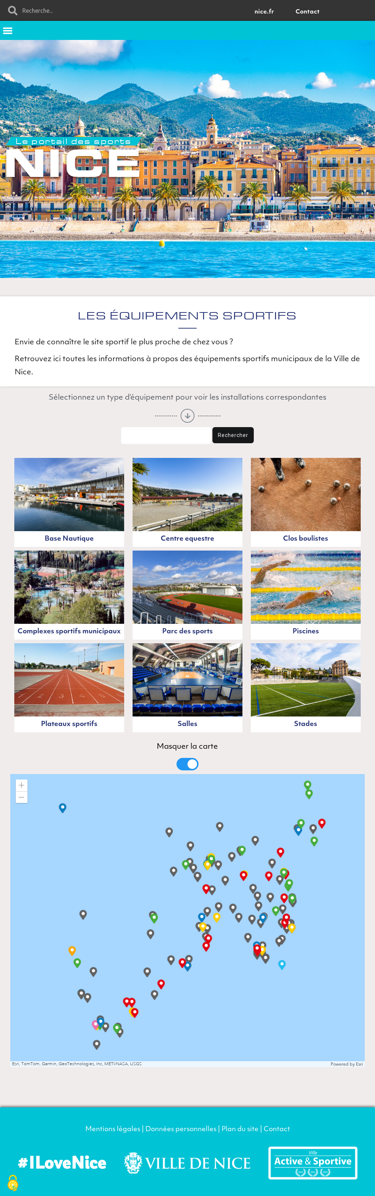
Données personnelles (180, 1129)
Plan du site (240, 1129)
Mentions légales (112, 1129)
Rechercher (233, 435)
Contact (308, 12)
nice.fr (264, 12)
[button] (7, 30)
